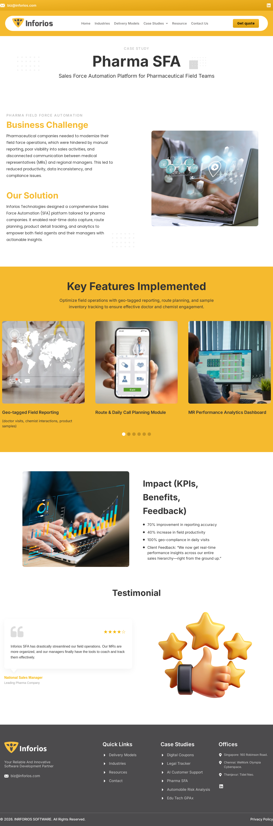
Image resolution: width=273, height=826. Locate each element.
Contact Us (199, 23)
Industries (102, 23)
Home (85, 23)
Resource (179, 23)
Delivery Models (126, 23)
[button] (155, 23)
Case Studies (156, 23)
